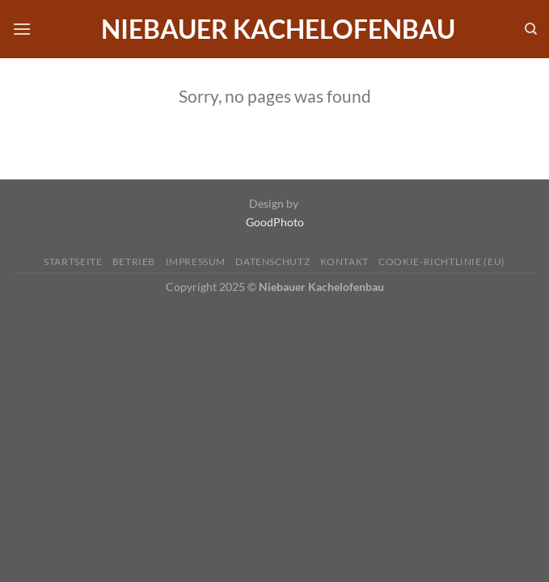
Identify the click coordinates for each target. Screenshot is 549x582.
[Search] (531, 29)
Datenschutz (272, 261)
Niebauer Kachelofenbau (278, 29)
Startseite (73, 261)
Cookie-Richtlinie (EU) (441, 261)
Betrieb (133, 261)
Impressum (196, 261)
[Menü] (22, 28)
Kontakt (344, 261)
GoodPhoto (275, 222)
